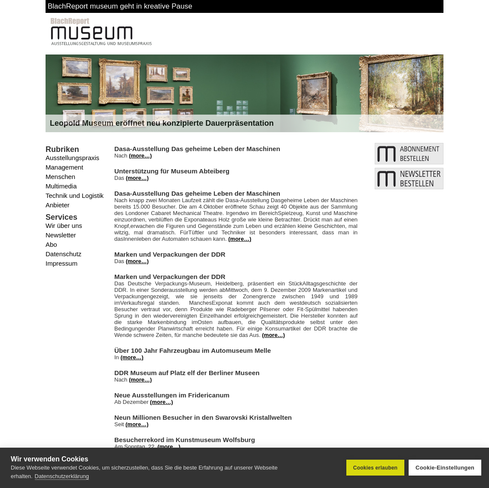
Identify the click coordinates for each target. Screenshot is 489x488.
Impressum (61, 263)
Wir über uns (64, 225)
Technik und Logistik (75, 195)
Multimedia (61, 186)
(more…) (140, 155)
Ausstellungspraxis (72, 157)
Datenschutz (63, 254)
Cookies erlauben (375, 468)
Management (64, 167)
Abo (51, 244)
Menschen (60, 176)
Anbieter (58, 205)
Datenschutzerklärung (62, 476)
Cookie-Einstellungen (445, 467)
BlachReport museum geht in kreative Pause (120, 6)
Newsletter (61, 235)
